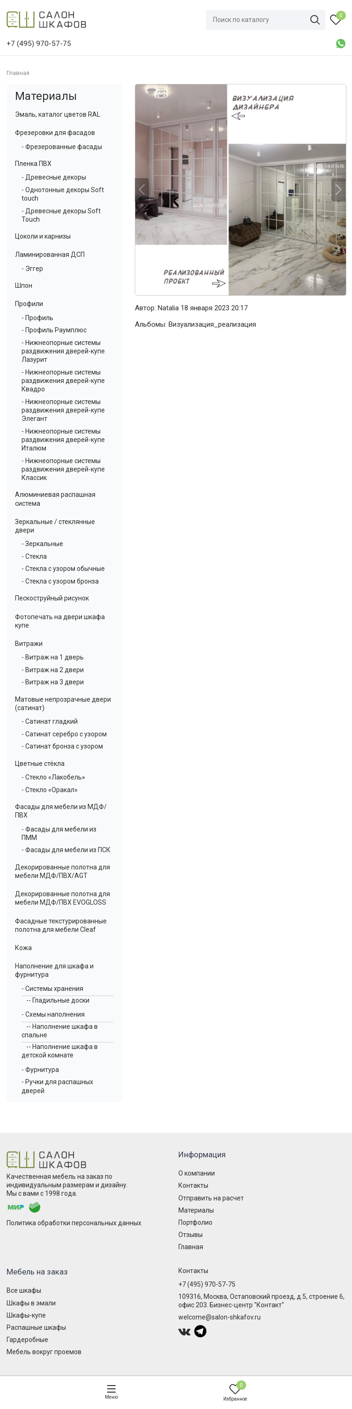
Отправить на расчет (211, 1198)
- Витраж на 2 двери (53, 670)
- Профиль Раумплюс (54, 330)
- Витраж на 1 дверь (53, 657)
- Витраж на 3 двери (53, 682)
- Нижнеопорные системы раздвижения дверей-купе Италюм (63, 439)
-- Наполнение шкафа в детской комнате (60, 1051)
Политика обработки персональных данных (74, 1223)
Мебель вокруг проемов (44, 1352)
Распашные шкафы (36, 1327)
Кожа (23, 948)
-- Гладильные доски (57, 1000)
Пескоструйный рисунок (52, 598)
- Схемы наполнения (53, 1014)
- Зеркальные (42, 543)
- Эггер (32, 268)
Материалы (46, 96)
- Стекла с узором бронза (60, 581)
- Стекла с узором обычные (63, 568)
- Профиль (37, 318)
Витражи (29, 643)
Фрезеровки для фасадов (55, 132)
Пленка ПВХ (33, 163)
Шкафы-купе (26, 1315)
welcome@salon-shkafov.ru (219, 1317)
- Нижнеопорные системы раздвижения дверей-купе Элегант (63, 410)
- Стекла (34, 556)
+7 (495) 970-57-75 (206, 1284)
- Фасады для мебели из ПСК (66, 850)
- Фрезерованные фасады (62, 146)
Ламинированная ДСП (50, 254)
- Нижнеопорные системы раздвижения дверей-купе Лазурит (63, 351)
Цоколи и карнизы (43, 236)
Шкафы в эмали (31, 1303)
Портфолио (195, 1222)
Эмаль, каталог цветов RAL (57, 114)
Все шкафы (24, 1290)
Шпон (23, 285)
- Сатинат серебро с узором (64, 734)
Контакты (193, 1185)
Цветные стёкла (40, 763)
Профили (29, 303)
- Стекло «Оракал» (50, 790)
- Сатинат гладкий (50, 721)
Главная (190, 1247)
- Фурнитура (40, 1069)
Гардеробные (27, 1339)
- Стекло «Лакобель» (53, 777)
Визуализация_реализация (212, 324)
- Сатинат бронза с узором (62, 746)
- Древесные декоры (54, 177)
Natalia (168, 308)
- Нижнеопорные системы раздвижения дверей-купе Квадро (63, 380)
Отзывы (190, 1234)
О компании (196, 1173)
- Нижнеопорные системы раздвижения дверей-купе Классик (63, 469)
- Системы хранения (52, 988)
